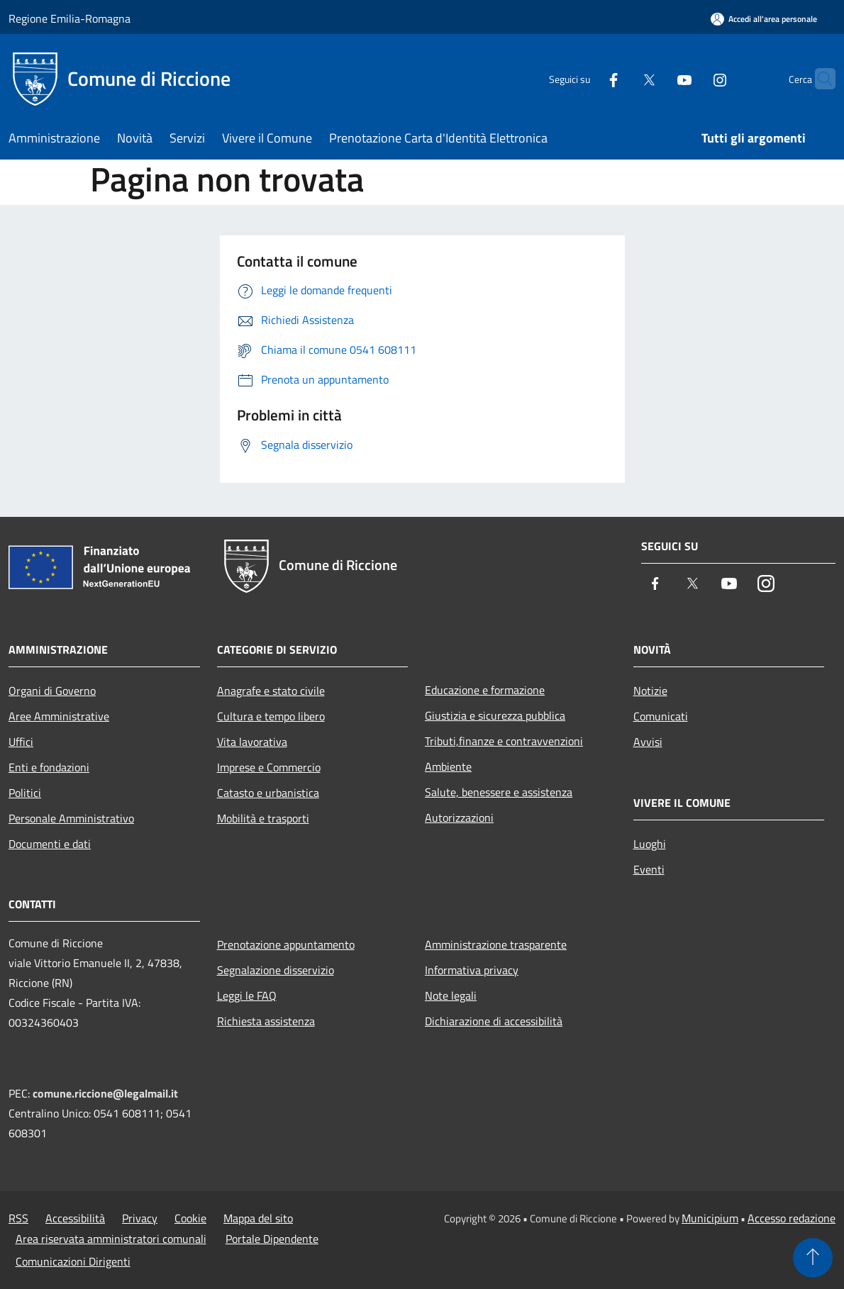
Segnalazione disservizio (275, 969)
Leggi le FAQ (247, 995)
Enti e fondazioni (49, 767)
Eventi (649, 869)
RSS (18, 1218)
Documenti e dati (50, 843)
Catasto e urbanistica (268, 792)
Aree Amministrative (59, 716)
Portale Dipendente (272, 1238)
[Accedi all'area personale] (763, 18)
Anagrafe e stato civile (271, 690)
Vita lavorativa (252, 741)
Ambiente (448, 766)
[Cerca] (818, 79)
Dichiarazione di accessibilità (493, 1020)
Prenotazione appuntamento (286, 944)
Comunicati (660, 716)
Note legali (451, 995)
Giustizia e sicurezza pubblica (495, 715)
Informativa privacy (471, 969)
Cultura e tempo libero (271, 716)
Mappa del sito (258, 1218)
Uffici (21, 741)
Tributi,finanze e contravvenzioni (504, 740)
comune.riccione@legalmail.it (105, 1093)
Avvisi (647, 741)
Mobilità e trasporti (263, 818)
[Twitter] (621, 78)
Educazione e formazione (485, 689)
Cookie (190, 1218)
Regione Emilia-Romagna (70, 18)
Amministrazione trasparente (496, 944)
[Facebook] (586, 78)
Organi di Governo (52, 690)
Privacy (139, 1218)
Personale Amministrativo (71, 818)
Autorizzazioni (459, 817)
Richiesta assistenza (266, 1020)
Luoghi (649, 843)
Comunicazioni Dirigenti (73, 1261)
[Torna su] (813, 1258)
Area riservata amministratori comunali (111, 1238)
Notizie (650, 690)
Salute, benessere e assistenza (498, 791)
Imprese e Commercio (269, 767)
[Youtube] (657, 78)
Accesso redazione (791, 1218)
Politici (25, 792)
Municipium (710, 1218)
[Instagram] (692, 78)
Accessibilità (75, 1218)
